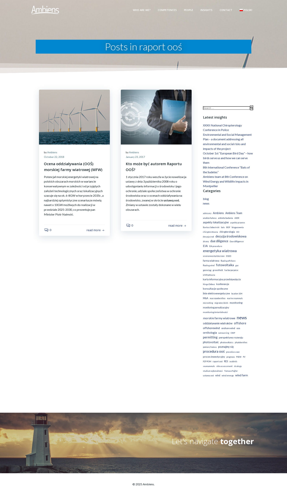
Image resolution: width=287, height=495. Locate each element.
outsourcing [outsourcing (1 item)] (223, 329)
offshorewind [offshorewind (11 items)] (211, 324)
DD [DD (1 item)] (237, 232)
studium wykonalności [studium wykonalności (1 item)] (212, 367)
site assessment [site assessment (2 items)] (224, 362)
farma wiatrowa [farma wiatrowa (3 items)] (211, 261)
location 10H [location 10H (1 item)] (236, 289)
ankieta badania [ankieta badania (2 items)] (225, 218)
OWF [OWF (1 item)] (232, 329)
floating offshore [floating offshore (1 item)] (227, 261)
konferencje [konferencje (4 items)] (222, 280)
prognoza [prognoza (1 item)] (230, 353)
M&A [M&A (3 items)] (205, 294)
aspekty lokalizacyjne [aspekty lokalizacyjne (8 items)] (215, 223)
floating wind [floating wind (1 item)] (242, 261)
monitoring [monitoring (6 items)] (235, 298)
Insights (207, 10)
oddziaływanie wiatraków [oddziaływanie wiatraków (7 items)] (217, 319)
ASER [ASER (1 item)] (236, 218)
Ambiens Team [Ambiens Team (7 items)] (233, 213)
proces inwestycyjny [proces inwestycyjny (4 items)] (214, 352)
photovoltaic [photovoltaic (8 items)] (210, 338)
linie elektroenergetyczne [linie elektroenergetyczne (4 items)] (216, 289)
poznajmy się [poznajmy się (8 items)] (225, 342)
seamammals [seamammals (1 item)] (209, 362)
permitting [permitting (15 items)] (210, 333)
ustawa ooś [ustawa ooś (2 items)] (208, 371)
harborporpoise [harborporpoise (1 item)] (210, 271)
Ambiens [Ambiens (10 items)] (218, 213)
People (188, 10)
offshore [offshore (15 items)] (240, 319)
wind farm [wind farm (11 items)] (241, 371)
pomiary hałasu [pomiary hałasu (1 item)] (209, 343)
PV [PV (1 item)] (244, 353)
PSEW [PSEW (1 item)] (238, 353)
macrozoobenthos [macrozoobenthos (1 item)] (217, 294)
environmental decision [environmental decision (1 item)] (213, 257)
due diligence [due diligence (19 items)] (219, 242)
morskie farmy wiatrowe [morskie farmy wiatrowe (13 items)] (219, 314)
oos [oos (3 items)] (238, 324)
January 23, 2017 (136, 157)
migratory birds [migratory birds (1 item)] (221, 299)
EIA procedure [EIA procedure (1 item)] (215, 246)
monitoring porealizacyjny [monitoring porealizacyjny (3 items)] (216, 303)
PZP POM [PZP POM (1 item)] (207, 357)
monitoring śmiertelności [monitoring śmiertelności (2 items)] (215, 308)
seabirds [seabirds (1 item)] (233, 357)
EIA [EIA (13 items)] (205, 246)
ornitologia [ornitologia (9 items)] (210, 328)
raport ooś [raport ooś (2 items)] (217, 357)
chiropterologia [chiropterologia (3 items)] (226, 232)
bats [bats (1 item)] (222, 228)
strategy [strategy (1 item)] (237, 362)
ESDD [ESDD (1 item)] (228, 257)
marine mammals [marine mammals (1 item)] (234, 294)
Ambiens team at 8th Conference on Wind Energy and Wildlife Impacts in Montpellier (225, 182)
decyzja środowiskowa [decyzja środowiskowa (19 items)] (230, 237)
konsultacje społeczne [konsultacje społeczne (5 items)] (215, 284)
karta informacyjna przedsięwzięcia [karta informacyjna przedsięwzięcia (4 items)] (221, 275)
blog (205, 199)
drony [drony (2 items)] (205, 242)
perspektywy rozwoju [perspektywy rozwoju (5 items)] (231, 333)
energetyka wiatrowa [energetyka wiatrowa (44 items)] (219, 251)
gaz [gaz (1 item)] (223, 266)
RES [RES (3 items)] (226, 357)
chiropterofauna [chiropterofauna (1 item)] (210, 232)
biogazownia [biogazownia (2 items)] (237, 228)
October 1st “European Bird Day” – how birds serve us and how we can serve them (227, 158)
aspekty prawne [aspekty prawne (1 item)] (237, 223)
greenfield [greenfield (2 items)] (241, 266)
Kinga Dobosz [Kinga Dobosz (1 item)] (209, 280)
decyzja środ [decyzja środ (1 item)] (208, 237)
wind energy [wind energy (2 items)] (227, 371)
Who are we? (142, 10)
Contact (226, 10)
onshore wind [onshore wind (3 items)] (228, 324)
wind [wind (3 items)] (217, 371)
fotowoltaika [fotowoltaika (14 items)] (212, 265)
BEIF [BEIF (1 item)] (228, 228)
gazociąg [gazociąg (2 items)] (231, 266)
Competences (167, 10)
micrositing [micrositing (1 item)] (208, 299)
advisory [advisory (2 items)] (207, 214)
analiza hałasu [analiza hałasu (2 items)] (209, 218)
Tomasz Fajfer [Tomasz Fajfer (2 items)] (230, 366)
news (206, 204)
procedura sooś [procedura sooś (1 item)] (232, 348)
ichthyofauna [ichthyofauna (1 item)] (224, 271)
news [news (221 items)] (241, 313)
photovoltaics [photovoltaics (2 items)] (226, 338)
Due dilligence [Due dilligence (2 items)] (236, 242)
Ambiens (53, 152)
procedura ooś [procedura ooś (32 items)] (213, 347)
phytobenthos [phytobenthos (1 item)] (240, 338)
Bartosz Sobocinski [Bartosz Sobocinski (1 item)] (211, 228)
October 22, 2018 (54, 157)
